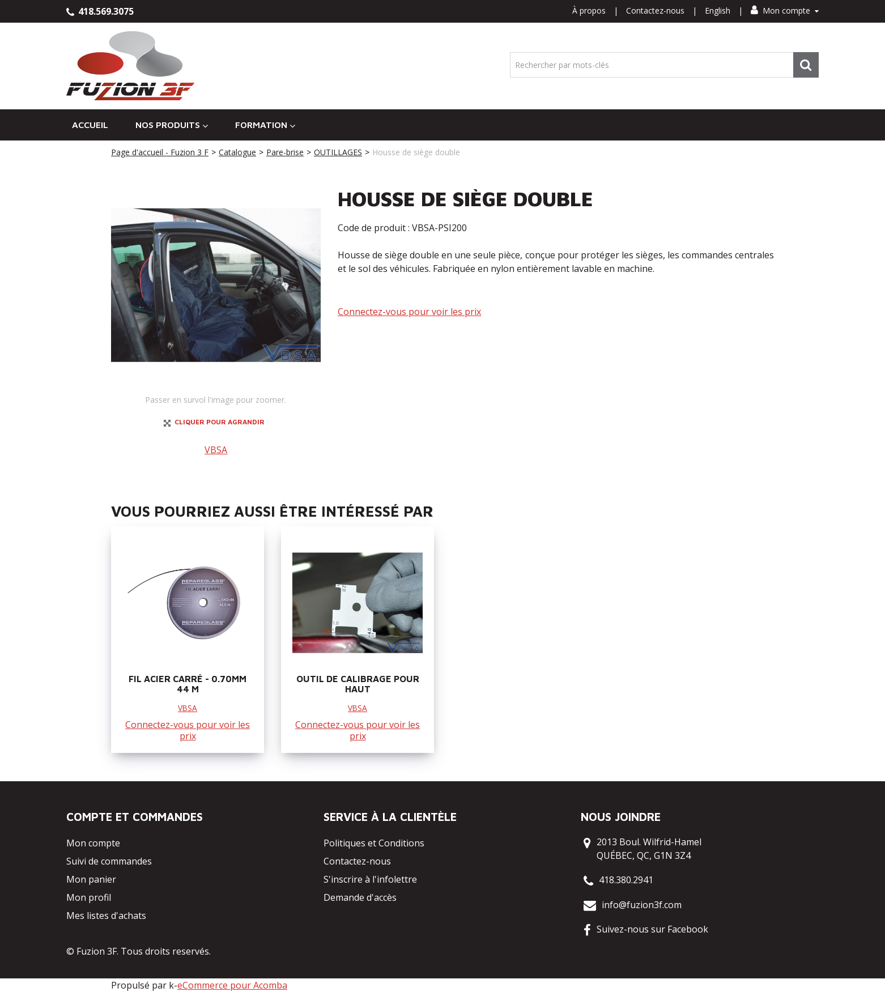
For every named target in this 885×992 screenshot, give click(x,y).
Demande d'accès (360, 897)
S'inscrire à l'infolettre (370, 879)
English (717, 10)
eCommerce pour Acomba (232, 985)
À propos (589, 10)
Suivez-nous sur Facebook (652, 929)
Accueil (90, 125)
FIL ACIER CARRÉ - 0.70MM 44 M (187, 684)
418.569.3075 (100, 11)
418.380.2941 (626, 880)
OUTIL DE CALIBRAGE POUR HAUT (357, 684)
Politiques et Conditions (374, 843)
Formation (265, 125)
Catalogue (237, 152)
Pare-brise (285, 152)
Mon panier (91, 879)
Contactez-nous (655, 10)
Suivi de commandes (109, 861)
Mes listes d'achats (106, 915)
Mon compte (785, 10)
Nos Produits (171, 125)
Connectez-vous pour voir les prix (409, 311)
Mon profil (88, 897)
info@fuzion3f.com (642, 905)
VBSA (216, 450)
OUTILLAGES (338, 152)
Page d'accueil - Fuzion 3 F (160, 152)
